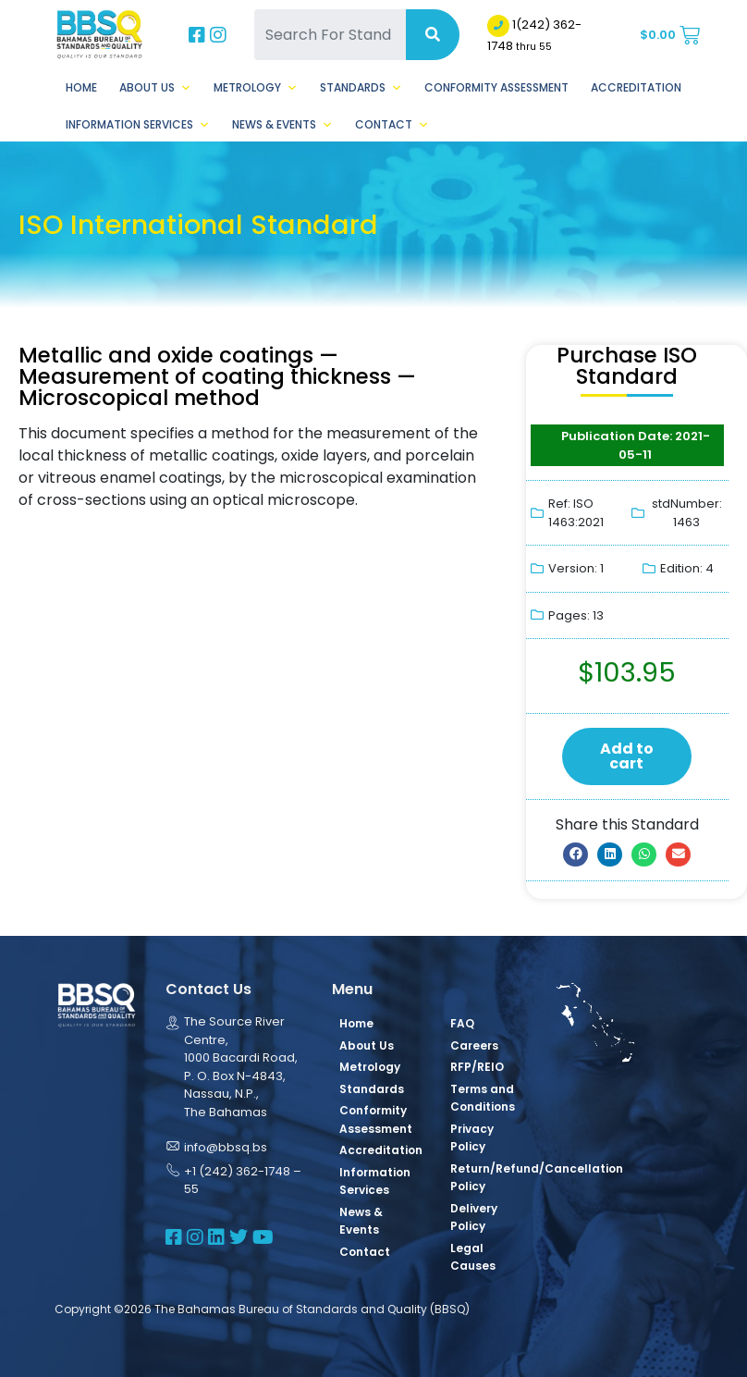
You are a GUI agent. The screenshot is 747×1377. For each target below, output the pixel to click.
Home (81, 87)
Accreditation (636, 87)
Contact (392, 124)
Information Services (138, 124)
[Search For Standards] (330, 34)
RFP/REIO (477, 1067)
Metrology (256, 87)
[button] (575, 854)
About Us (155, 87)
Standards (361, 87)
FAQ (462, 1023)
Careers (474, 1045)
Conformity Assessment (496, 87)
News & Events (282, 124)
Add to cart (627, 756)
